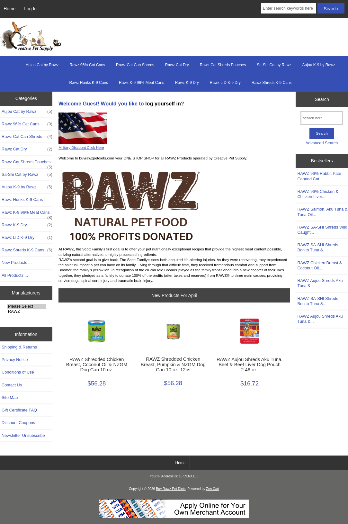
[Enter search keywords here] (288, 8)
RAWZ (26, 311)
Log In (30, 8)
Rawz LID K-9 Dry (225, 82)
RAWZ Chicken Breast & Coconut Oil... (319, 265)
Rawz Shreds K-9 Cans (272, 82)
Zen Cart (212, 489)
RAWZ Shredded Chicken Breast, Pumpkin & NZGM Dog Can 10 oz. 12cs (173, 364)
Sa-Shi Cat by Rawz (274, 65)
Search (322, 99)
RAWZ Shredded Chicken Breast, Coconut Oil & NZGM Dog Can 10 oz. (96, 364)
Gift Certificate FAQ (19, 410)
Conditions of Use (18, 372)
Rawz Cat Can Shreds (135, 65)
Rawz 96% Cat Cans (87, 65)
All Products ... (15, 275)
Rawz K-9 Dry (187, 82)
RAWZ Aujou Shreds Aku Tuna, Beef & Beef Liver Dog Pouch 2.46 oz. (250, 364)
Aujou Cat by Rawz (42, 65)
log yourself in (163, 103)
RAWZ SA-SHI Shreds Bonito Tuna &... (317, 247)
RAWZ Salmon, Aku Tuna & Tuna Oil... (322, 212)
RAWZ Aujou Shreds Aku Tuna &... (320, 283)
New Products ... (17, 262)
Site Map (10, 397)
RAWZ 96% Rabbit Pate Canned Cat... (319, 176)
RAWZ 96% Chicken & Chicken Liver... (317, 194)
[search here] (321, 118)
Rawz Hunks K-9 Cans (88, 82)
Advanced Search (322, 142)
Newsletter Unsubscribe (23, 435)
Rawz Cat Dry (177, 65)
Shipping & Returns (19, 347)
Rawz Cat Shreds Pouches (223, 65)
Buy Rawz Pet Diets (170, 489)
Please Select (26, 306)
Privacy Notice (15, 359)
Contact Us (12, 385)
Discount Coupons (18, 422)
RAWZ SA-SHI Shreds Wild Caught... (322, 230)
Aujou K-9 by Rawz (318, 65)
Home (9, 8)
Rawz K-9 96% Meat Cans (141, 82)
